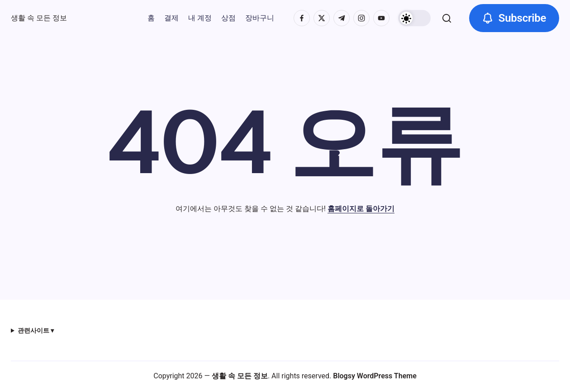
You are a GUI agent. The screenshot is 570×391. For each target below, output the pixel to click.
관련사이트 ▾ (36, 330)
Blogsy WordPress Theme (375, 376)
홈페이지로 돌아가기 (361, 208)
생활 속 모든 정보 (39, 18)
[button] (414, 18)
